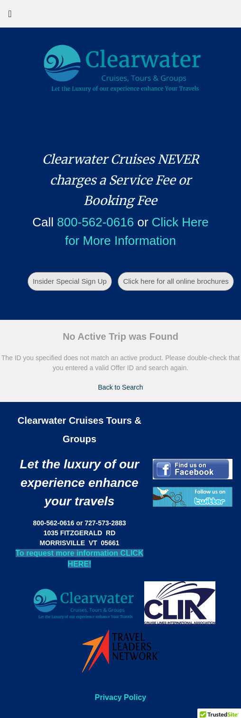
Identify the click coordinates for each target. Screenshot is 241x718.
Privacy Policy (121, 697)
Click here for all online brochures (176, 281)
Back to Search (120, 387)
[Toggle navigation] (10, 16)
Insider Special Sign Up (70, 281)
